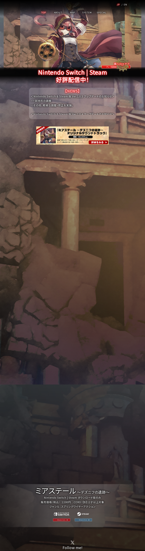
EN (125, 4)
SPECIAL (101, 12)
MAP (72, 12)
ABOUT (58, 12)
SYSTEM (87, 12)
